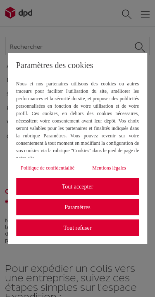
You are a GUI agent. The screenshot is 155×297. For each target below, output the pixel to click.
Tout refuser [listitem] (78, 228)
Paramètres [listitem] (77, 207)
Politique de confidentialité (47, 168)
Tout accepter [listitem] (77, 187)
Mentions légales (109, 168)
